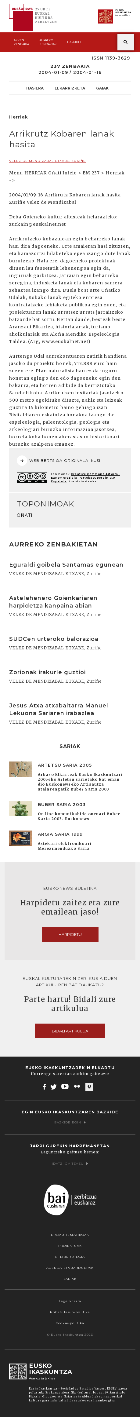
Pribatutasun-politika (70, 1312)
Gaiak (102, 88)
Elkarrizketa (70, 88)
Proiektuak (70, 1246)
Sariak (70, 1279)
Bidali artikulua (70, 1030)
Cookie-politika (70, 1323)
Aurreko (48, 42)
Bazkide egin (70, 1122)
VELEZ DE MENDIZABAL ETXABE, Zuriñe (47, 161)
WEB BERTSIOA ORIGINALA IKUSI (58, 460)
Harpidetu (75, 42)
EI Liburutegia (70, 1257)
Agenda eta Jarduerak (70, 1268)
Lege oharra (70, 1301)
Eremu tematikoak (70, 1235)
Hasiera (35, 88)
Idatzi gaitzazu (70, 1164)
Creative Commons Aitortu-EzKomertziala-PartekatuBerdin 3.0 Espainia (85, 477)
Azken (21, 42)
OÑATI (25, 515)
